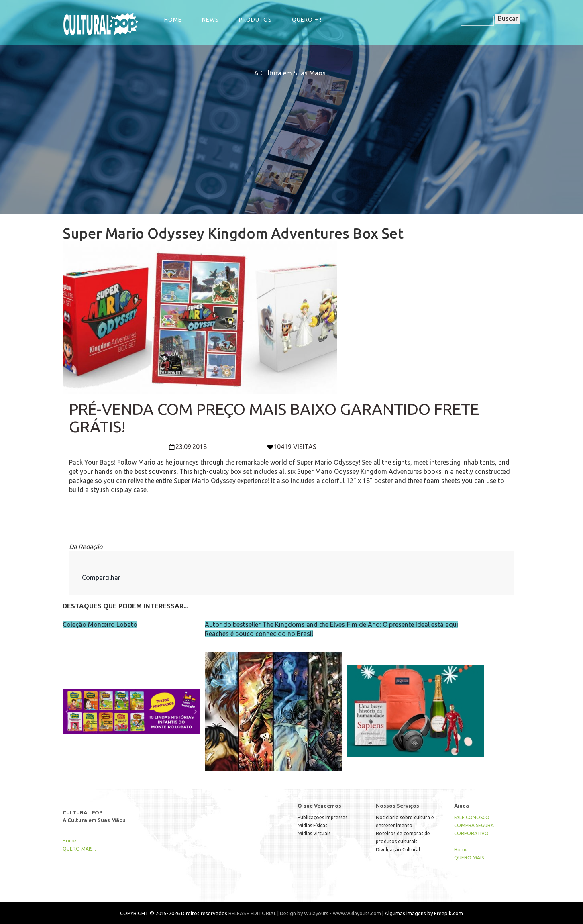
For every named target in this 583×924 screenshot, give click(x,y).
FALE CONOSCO (471, 817)
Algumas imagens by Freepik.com (424, 913)
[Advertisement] (291, 134)
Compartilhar (101, 577)
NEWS (210, 19)
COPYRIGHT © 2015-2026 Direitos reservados (173, 913)
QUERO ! (307, 19)
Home (173, 19)
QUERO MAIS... (79, 848)
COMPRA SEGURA (474, 825)
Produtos (255, 19)
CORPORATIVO (471, 833)
